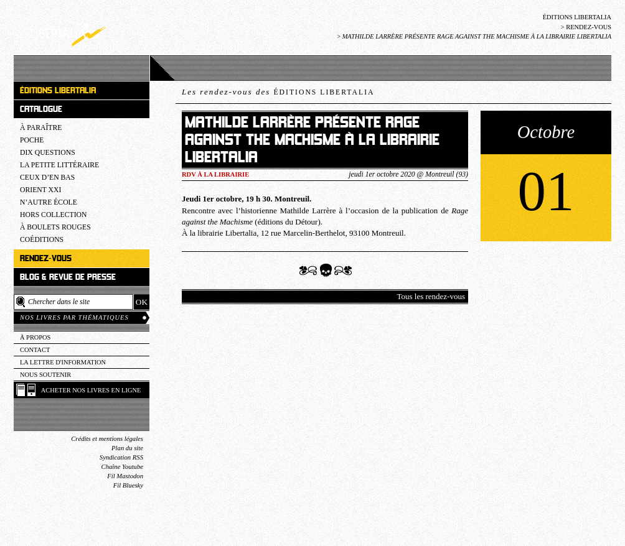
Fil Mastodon (125, 476)
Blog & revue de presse (68, 277)
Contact (35, 349)
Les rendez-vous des (278, 91)
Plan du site (127, 448)
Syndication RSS (121, 457)
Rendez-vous (588, 27)
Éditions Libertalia (577, 17)
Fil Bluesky (128, 485)
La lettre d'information (63, 362)
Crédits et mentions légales (107, 438)
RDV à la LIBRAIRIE (215, 174)
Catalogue (41, 109)
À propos (35, 337)
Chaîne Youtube (122, 466)
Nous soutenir (45, 374)
